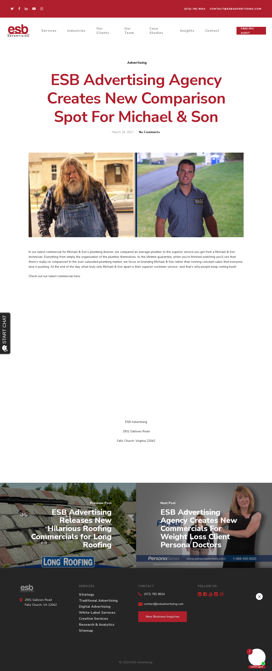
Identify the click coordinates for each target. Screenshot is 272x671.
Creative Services (93, 618)
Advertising (137, 62)
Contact (212, 31)
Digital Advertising (95, 606)
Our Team (129, 30)
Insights (187, 31)
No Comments (149, 132)
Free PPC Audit (247, 31)
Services (49, 31)
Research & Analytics (96, 624)
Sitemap (86, 630)
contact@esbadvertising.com (235, 9)
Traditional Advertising (98, 600)
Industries (76, 31)
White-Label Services (97, 612)
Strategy (86, 594)
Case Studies (156, 30)
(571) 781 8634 (194, 9)
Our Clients (102, 30)
